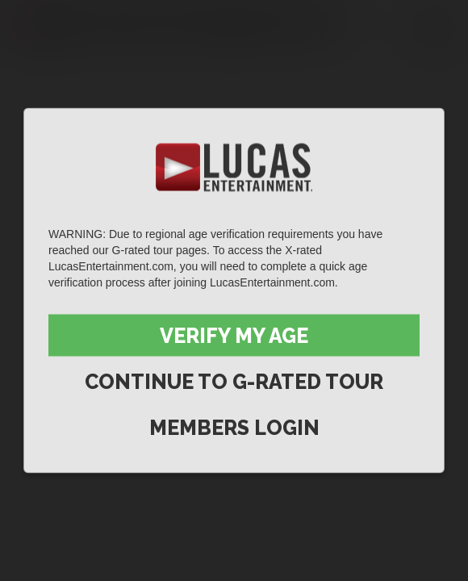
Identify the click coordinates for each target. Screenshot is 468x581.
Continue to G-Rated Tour (234, 382)
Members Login (234, 428)
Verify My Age (234, 336)
